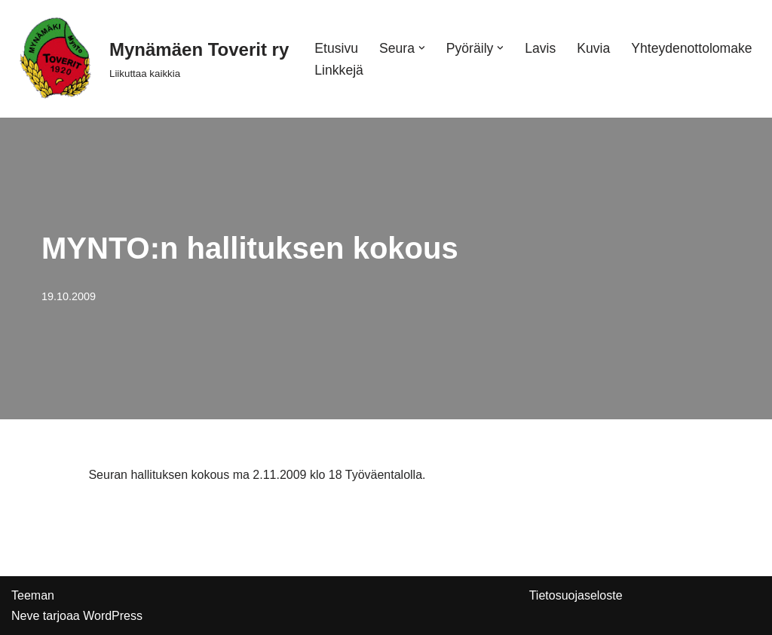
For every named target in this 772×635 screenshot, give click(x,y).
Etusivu (336, 48)
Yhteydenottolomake (691, 48)
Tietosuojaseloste (576, 595)
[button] (421, 47)
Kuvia (593, 48)
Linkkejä (338, 70)
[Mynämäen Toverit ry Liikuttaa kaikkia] (150, 59)
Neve (25, 615)
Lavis (540, 48)
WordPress (112, 615)
